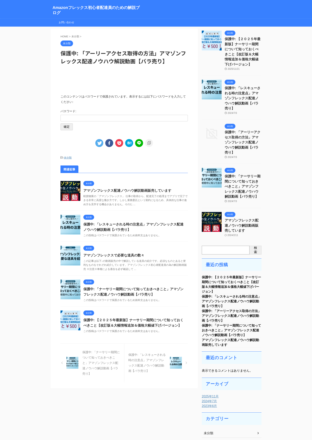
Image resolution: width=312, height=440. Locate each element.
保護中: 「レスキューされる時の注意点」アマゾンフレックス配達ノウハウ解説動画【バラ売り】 (231, 267)
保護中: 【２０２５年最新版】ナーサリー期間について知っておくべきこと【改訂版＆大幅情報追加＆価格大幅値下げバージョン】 (243, 47)
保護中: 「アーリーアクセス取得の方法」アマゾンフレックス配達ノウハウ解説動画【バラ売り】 (231, 283)
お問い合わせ (66, 22)
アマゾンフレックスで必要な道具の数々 (112, 254)
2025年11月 (209, 366)
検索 (255, 213)
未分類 (68, 157)
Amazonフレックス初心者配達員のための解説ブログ (156, 427)
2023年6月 (208, 375)
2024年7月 (208, 370)
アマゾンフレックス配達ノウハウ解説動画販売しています (124, 190)
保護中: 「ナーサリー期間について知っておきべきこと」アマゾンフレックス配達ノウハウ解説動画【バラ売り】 (231, 298)
